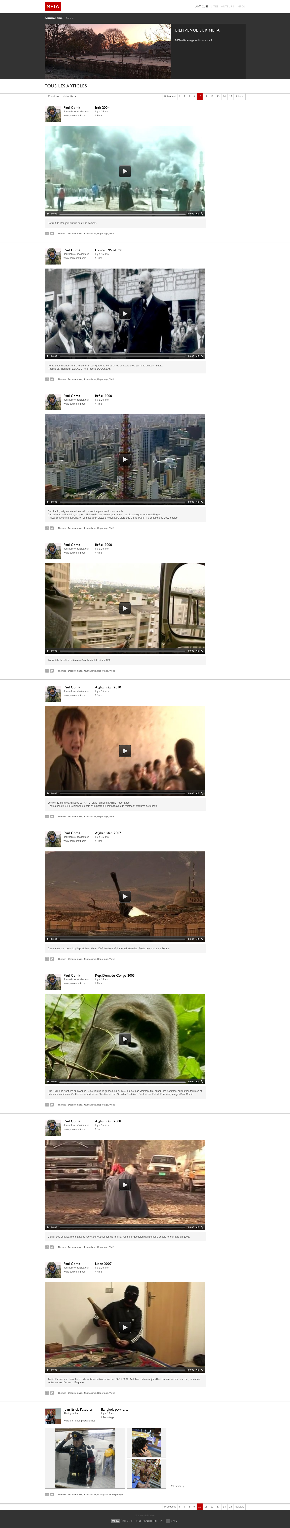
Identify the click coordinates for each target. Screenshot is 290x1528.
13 (218, 96)
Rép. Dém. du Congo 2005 (115, 975)
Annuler (70, 18)
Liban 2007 (103, 1263)
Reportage (102, 233)
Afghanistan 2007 (108, 833)
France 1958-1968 (108, 250)
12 (212, 96)
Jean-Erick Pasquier (78, 1409)
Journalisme (54, 18)
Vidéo (112, 233)
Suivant (239, 96)
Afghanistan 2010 (108, 687)
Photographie (104, 1494)
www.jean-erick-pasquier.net (79, 1420)
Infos (241, 6)
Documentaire (75, 233)
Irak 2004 (102, 107)
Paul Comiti (72, 107)
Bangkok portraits (114, 1409)
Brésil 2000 (103, 396)
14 (224, 96)
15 (230, 96)
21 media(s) (177, 1486)
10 (199, 96)
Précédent (170, 96)
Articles (201, 6)
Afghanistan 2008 (108, 1121)
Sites (214, 6)
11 (205, 96)
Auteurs (227, 6)
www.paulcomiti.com (75, 115)
